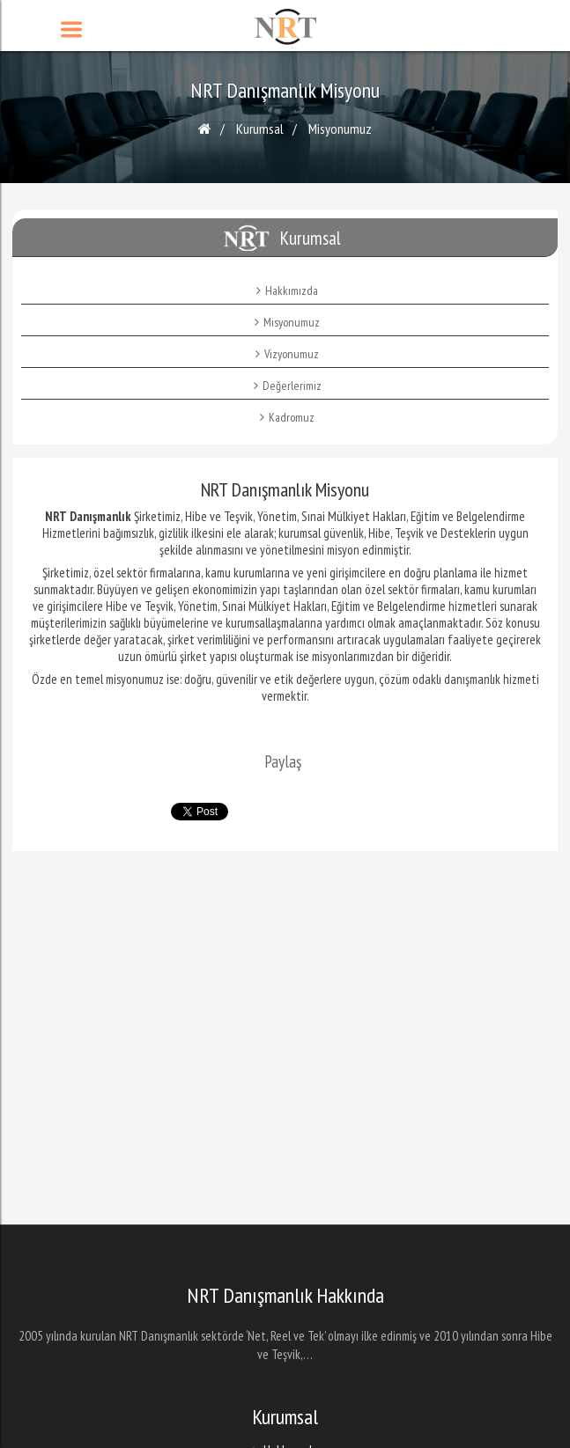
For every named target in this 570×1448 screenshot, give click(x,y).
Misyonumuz (340, 128)
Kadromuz (287, 417)
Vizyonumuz (287, 354)
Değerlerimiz (288, 385)
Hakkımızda (287, 290)
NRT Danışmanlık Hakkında (285, 1295)
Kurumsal (260, 128)
